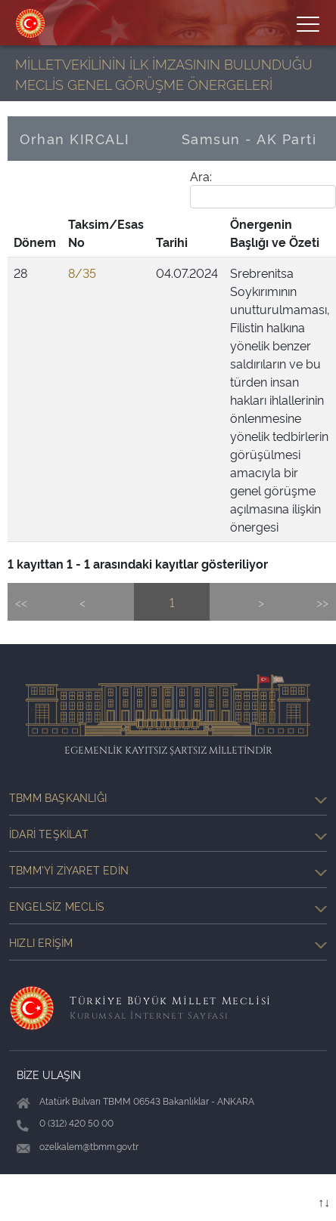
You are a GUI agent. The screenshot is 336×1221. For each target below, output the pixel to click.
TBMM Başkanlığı (168, 797)
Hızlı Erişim (168, 942)
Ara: (263, 188)
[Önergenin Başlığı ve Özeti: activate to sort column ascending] (280, 232)
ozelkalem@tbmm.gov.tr (88, 1145)
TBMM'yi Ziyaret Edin (168, 869)
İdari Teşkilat (168, 833)
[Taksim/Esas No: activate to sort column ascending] (106, 232)
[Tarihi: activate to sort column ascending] (187, 232)
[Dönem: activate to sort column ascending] (35, 232)
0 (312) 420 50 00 (76, 1122)
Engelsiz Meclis (168, 906)
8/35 (82, 272)
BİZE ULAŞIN (49, 1074)
